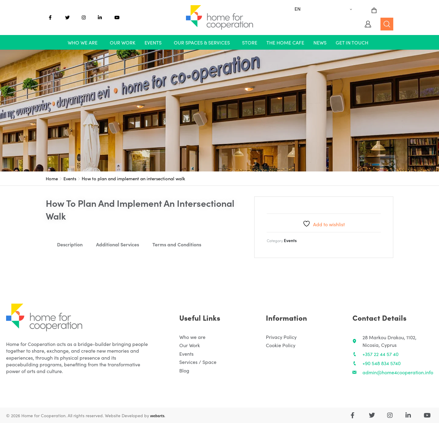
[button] (84, 42)
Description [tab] (70, 244)
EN (297, 8)
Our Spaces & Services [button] (202, 42)
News (320, 42)
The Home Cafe (285, 42)
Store (249, 42)
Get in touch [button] (352, 42)
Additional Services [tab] (117, 244)
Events (69, 178)
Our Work (122, 42)
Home (52, 178)
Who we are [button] (83, 42)
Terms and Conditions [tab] (176, 244)
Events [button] (153, 42)
